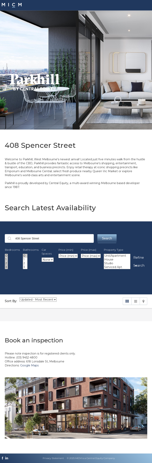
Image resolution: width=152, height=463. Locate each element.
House (117, 259)
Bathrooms (31, 250)
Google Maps (29, 365)
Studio (117, 263)
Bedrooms (12, 250)
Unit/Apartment (117, 256)
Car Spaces (47, 251)
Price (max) (88, 250)
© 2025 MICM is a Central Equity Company (91, 458)
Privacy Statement (53, 458)
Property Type (113, 250)
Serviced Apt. (117, 267)
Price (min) (65, 250)
